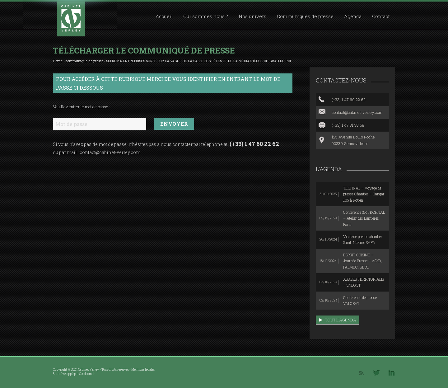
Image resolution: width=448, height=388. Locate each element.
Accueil (164, 16)
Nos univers (252, 16)
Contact (381, 16)
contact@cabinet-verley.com (110, 152)
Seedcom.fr (87, 374)
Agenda (353, 16)
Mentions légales (143, 369)
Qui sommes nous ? (205, 16)
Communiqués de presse (305, 16)
